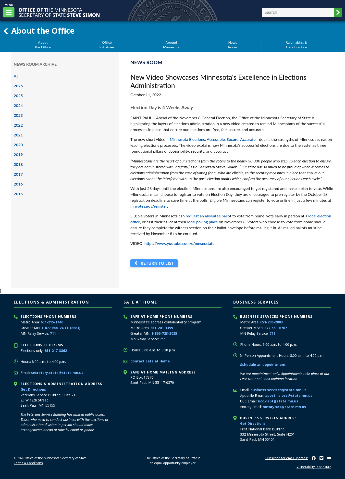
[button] (338, 12)
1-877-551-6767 (274, 327)
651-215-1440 (52, 322)
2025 (18, 95)
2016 (18, 184)
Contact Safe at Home (150, 361)
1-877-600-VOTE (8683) (60, 327)
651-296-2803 (271, 322)
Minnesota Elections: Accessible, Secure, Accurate (213, 139)
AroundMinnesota (171, 44)
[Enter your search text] (298, 12)
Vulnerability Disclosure (313, 467)
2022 (18, 125)
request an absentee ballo (208, 215)
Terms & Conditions (28, 463)
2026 (18, 85)
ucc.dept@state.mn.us (278, 401)
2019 (18, 154)
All (16, 76)
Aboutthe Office (43, 44)
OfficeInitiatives (106, 44)
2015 (18, 193)
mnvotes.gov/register (148, 206)
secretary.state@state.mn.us (57, 372)
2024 (18, 105)
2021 (18, 135)
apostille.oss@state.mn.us (288, 395)
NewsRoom (232, 44)
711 (53, 333)
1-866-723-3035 (164, 333)
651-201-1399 (161, 327)
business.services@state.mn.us (278, 389)
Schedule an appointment (263, 364)
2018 (18, 164)
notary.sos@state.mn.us (284, 406)
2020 (18, 144)
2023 (18, 115)
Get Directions (33, 389)
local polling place (202, 221)
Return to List (156, 263)
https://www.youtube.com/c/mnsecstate (179, 243)
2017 (18, 174)
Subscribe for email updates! (286, 458)
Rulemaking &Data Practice (296, 44)
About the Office (38, 30)
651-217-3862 (55, 350)
